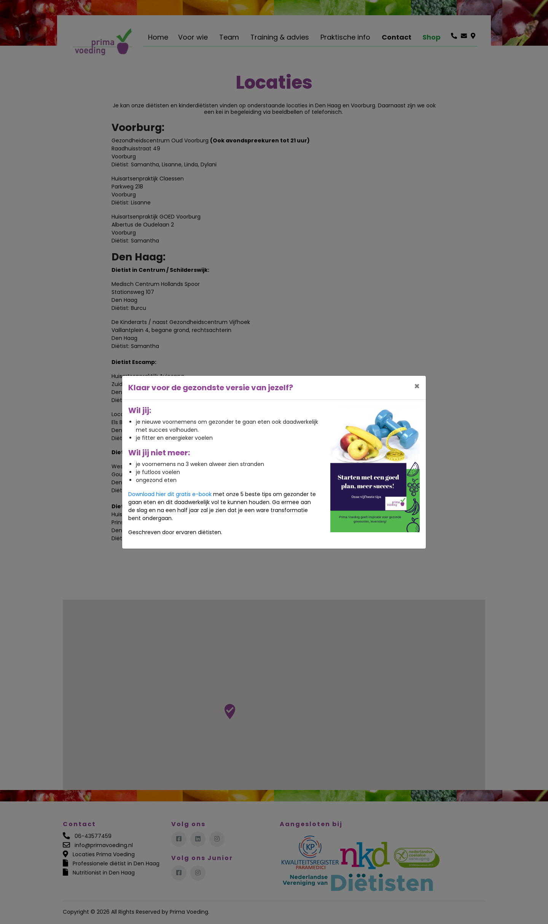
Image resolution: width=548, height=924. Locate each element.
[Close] (417, 386)
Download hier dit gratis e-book (170, 494)
